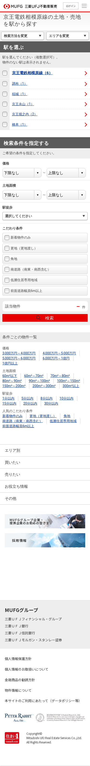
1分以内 (8, 398)
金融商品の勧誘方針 (20, 679)
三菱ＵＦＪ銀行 (17, 626)
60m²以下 (9, 376)
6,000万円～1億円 (56, 358)
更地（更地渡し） (21, 248)
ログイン (71, 6)
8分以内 (47, 398)
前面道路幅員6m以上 (23, 290)
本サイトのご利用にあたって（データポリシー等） (43, 700)
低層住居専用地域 (21, 280)
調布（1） (19, 84)
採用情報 (19, 540)
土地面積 (12, 185)
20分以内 (30, 403)
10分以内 (66, 398)
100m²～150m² (68, 381)
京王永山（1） (23, 104)
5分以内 (27, 398)
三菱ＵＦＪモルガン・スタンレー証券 (34, 640)
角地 (11, 258)
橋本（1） (19, 124)
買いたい (12, 462)
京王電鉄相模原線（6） (32, 73)
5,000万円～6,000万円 (19, 358)
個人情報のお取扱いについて (26, 669)
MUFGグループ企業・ (29, 521)
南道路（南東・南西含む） (28, 269)
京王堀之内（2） (24, 114)
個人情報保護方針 (18, 658)
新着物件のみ (18, 237)
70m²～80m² (60, 376)
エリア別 (12, 450)
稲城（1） (19, 94)
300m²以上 (71, 386)
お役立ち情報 (16, 486)
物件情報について (18, 690)
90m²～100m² (39, 381)
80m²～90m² (12, 381)
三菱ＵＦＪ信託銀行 (20, 633)
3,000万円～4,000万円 (19, 353)
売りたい (12, 474)
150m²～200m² (13, 386)
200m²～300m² (44, 386)
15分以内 (9, 403)
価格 (8, 163)
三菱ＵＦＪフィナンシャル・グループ (33, 619)
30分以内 (51, 403)
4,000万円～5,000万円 (59, 353)
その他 (10, 498)
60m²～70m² (33, 376)
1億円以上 (10, 363)
